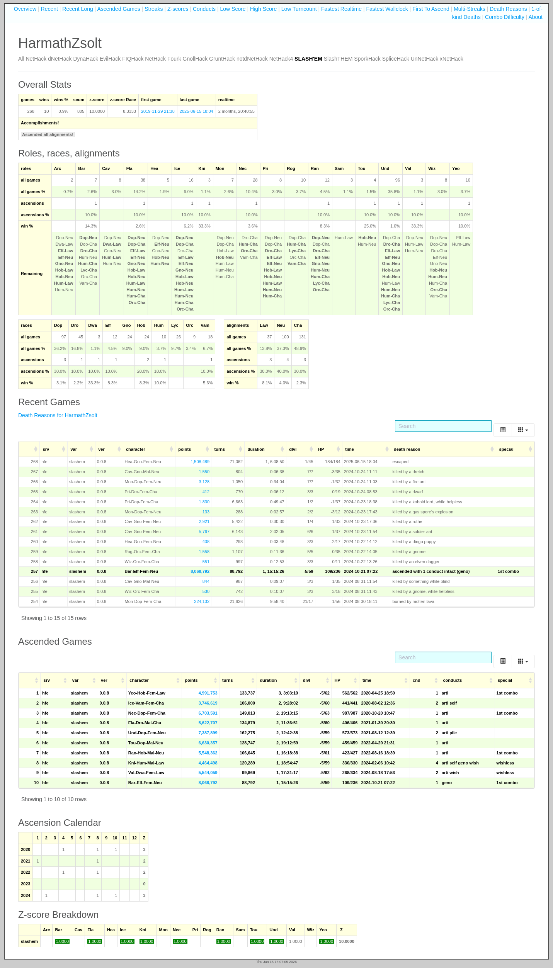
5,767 (204, 531)
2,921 (204, 521)
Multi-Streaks (469, 9)
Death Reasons (508, 9)
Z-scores (177, 9)
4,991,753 (208, 693)
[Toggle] (502, 430)
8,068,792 (200, 571)
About (535, 17)
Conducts (204, 9)
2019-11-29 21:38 (158, 111)
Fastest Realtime (341, 9)
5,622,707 (208, 722)
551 (205, 561)
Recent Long (77, 9)
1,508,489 (200, 461)
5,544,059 (208, 772)
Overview (25, 9)
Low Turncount (299, 9)
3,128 (204, 481)
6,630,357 (208, 742)
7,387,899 (208, 732)
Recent (49, 9)
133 (205, 511)
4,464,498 (208, 763)
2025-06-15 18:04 (196, 111)
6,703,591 (208, 713)
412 (205, 491)
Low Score (232, 9)
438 (205, 541)
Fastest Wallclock (387, 9)
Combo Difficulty (504, 17)
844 (205, 581)
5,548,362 (208, 753)
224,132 (201, 601)
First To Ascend (430, 9)
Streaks (154, 9)
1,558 (204, 551)
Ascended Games (118, 9)
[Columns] (523, 430)
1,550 (204, 471)
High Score (263, 9)
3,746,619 (208, 703)
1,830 (204, 501)
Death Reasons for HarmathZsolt (57, 415)
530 (205, 591)
